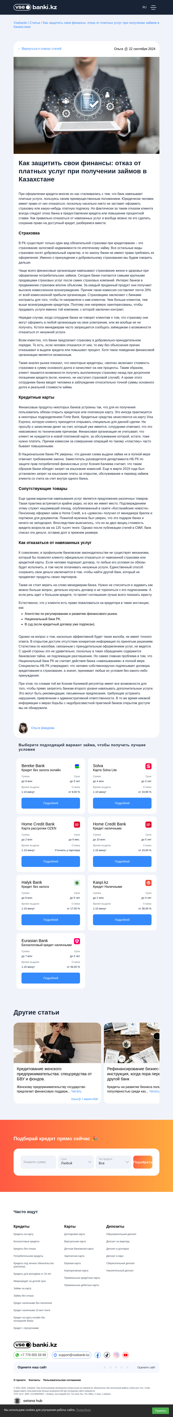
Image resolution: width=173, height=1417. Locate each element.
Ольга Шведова (42, 728)
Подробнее (83, 1410)
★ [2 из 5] (110, 1367)
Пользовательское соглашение (62, 1380)
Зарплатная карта (74, 1256)
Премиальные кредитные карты (82, 1277)
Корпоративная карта (76, 1270)
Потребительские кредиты (28, 1256)
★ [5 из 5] (127, 1367)
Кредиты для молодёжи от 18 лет (32, 1273)
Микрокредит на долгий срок (30, 1281)
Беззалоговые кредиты (27, 1241)
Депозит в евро (115, 1256)
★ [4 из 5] (122, 1367)
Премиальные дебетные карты (81, 1285)
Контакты (34, 1380)
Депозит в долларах (117, 1248)
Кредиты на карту (23, 1234)
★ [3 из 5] (116, 1367)
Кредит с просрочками (26, 1328)
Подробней (50, 803)
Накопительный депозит (120, 1270)
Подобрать (142, 1162)
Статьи (35, 22)
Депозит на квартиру (118, 1241)
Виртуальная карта (75, 1241)
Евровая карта (72, 1263)
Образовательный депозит (121, 1234)
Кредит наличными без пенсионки (33, 1303)
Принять (160, 1410)
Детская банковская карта (79, 1248)
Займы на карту (22, 1288)
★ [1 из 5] (105, 1367)
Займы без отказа (24, 1295)
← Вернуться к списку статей (39, 48)
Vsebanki (20, 22)
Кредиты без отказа (25, 1248)
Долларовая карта (74, 1234)
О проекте (20, 1380)
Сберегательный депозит (120, 1263)
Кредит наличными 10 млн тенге (32, 1310)
